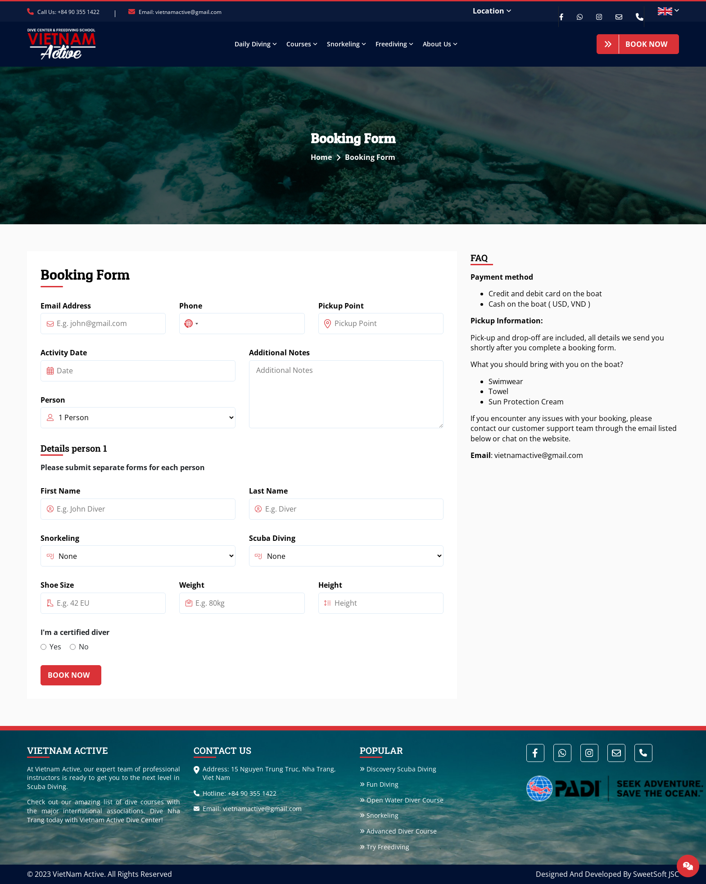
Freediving (391, 44)
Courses (298, 44)
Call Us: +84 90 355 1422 (63, 12)
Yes (55, 647)
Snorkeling (343, 44)
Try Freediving (384, 847)
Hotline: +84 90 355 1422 (235, 793)
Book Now (635, 44)
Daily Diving (253, 44)
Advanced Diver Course (398, 831)
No (84, 647)
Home (328, 157)
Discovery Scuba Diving (398, 769)
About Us (437, 44)
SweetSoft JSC (656, 874)
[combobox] (190, 323)
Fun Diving (379, 784)
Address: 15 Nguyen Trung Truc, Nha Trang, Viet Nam (265, 773)
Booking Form (370, 157)
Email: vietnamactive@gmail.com (175, 12)
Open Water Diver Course (402, 800)
